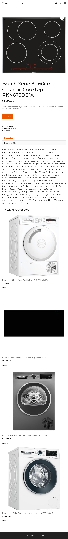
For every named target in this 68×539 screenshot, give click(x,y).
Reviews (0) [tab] (10, 143)
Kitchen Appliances (28, 107)
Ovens (39, 107)
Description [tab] (10, 138)
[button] (62, 18)
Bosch (8, 131)
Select (7, 117)
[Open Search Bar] (60, 3)
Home (4, 107)
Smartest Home (13, 3)
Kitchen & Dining (14, 107)
